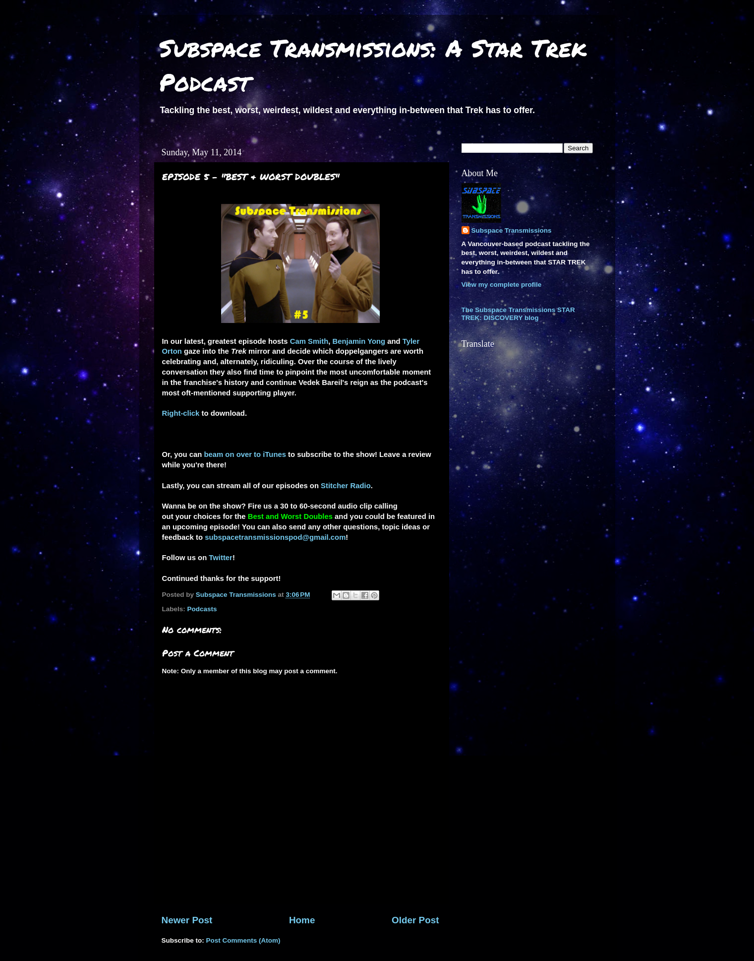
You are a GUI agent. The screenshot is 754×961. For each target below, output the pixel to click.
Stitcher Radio (346, 486)
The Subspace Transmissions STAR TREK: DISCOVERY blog (518, 313)
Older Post (415, 920)
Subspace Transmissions (511, 230)
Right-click (181, 413)
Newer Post (187, 920)
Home (302, 920)
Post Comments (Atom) (243, 940)
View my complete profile (502, 284)
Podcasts (202, 609)
